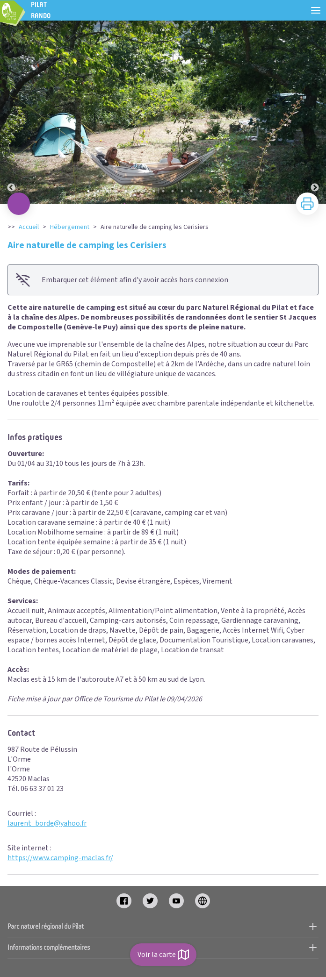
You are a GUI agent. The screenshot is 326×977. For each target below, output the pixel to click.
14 (210, 191)
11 (182, 191)
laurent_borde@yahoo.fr (47, 823)
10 (172, 191)
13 (200, 191)
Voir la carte (163, 954)
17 (238, 191)
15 (219, 191)
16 (228, 191)
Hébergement (69, 227)
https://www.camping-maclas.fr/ (60, 858)
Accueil (29, 227)
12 (191, 191)
